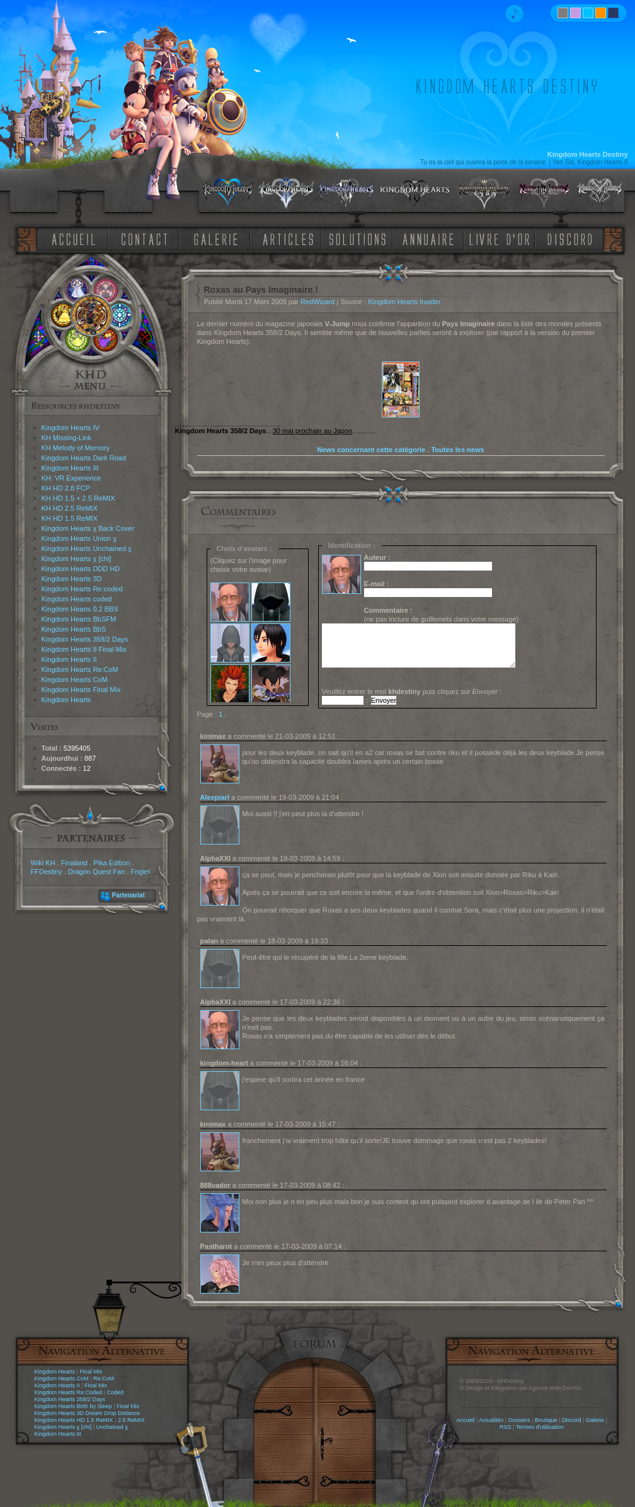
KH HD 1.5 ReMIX (70, 518)
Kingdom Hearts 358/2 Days (85, 639)
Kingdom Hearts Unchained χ (87, 548)
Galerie (595, 1420)
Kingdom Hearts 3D (72, 579)
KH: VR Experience (71, 478)
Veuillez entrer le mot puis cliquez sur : (412, 691)
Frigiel (139, 871)
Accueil (465, 1420)
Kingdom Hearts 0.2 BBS (80, 609)
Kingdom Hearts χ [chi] (77, 558)
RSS (506, 1427)
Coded (114, 1392)
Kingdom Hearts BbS (74, 629)
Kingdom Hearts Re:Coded (69, 1392)
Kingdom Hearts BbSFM (79, 619)
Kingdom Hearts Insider (404, 301)
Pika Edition (111, 863)
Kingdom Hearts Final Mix (81, 689)
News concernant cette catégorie (371, 449)
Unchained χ (112, 1427)
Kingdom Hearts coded (77, 599)
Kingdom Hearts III (70, 468)
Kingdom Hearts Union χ (79, 538)
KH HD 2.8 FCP (66, 488)
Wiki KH (43, 863)
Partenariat (128, 895)
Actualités (491, 1420)
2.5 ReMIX (131, 1420)
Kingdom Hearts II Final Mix (84, 649)
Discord (571, 1420)
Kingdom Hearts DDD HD (81, 568)
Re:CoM (103, 1378)
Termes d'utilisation (540, 1427)
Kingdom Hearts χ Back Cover (88, 528)
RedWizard (317, 301)
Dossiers (519, 1420)
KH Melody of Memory (76, 448)
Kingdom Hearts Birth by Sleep (73, 1406)
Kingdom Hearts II (69, 659)
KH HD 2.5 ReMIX (70, 508)
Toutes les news (457, 449)
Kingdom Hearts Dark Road (84, 458)
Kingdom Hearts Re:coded (82, 589)
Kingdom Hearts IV (71, 427)
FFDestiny (46, 871)
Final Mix (90, 1371)
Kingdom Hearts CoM (75, 679)
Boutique (546, 1420)
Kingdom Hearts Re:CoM (80, 669)
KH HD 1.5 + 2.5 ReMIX (78, 498)
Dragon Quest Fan (96, 871)
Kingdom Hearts (66, 699)
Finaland (74, 863)
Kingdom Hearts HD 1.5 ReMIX (74, 1420)
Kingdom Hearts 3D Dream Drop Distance (87, 1413)
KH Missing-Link (66, 437)
